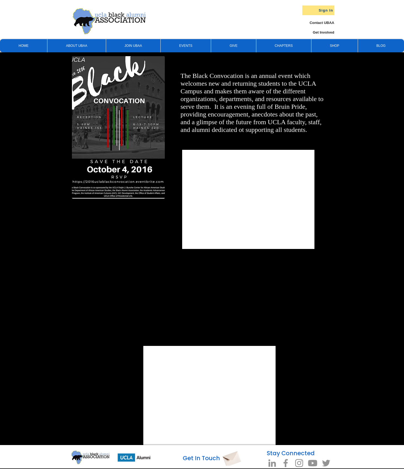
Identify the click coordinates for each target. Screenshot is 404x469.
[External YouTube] (150, 291)
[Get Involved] (313, 32)
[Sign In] (318, 10)
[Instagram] (299, 463)
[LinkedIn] (272, 463)
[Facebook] (285, 463)
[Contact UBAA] (316, 23)
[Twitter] (326, 463)
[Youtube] (312, 463)
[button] (233, 45)
